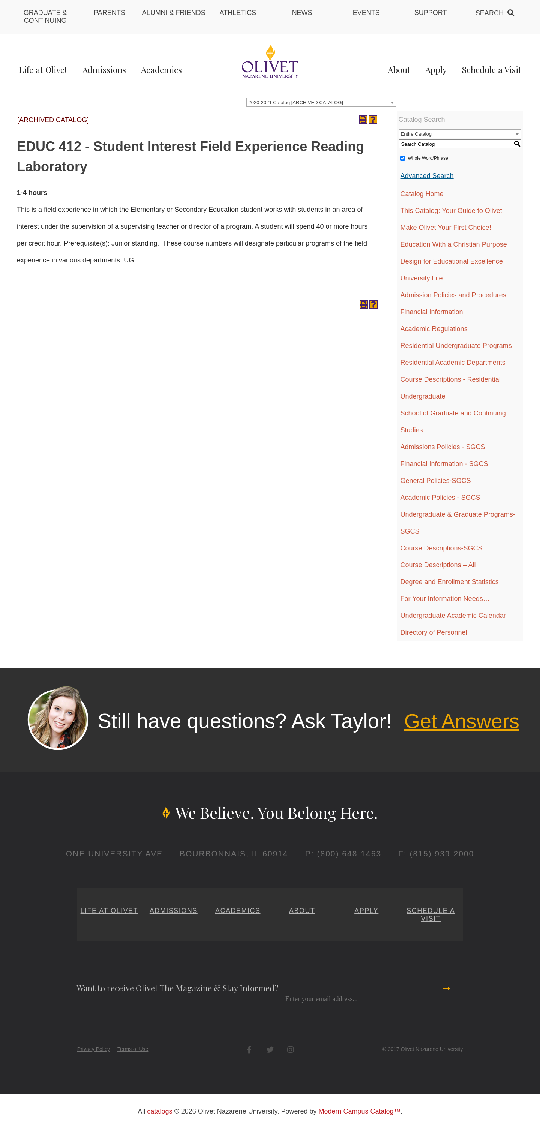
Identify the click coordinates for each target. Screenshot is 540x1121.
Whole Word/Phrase (428, 158)
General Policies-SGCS (435, 480)
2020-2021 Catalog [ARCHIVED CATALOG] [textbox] (296, 102)
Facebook (249, 1049)
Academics (161, 69)
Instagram (290, 1049)
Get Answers (461, 721)
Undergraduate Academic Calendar (453, 615)
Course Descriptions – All (438, 565)
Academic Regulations (434, 329)
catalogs (159, 1111)
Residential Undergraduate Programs (456, 345)
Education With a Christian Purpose (453, 244)
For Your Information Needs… (445, 598)
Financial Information (431, 312)
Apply (436, 69)
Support (430, 12)
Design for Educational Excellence (451, 261)
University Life (421, 278)
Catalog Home (422, 194)
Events (366, 12)
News (302, 12)
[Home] (270, 61)
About (399, 69)
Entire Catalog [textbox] (416, 134)
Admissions (104, 69)
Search (490, 13)
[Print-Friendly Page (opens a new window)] (363, 119)
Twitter (269, 1049)
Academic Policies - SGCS (440, 497)
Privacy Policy (93, 1049)
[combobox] (321, 102)
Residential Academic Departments (453, 362)
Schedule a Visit (491, 69)
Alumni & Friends (174, 12)
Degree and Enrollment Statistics (449, 582)
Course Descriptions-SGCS (441, 548)
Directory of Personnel (433, 632)
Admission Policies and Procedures (453, 295)
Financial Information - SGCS (444, 464)
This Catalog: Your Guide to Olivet (451, 210)
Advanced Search (427, 176)
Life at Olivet (43, 69)
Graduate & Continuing (45, 16)
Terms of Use (132, 1049)
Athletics (238, 12)
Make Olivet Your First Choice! (445, 227)
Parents (109, 12)
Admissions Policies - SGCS (442, 447)
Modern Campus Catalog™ (359, 1111)
